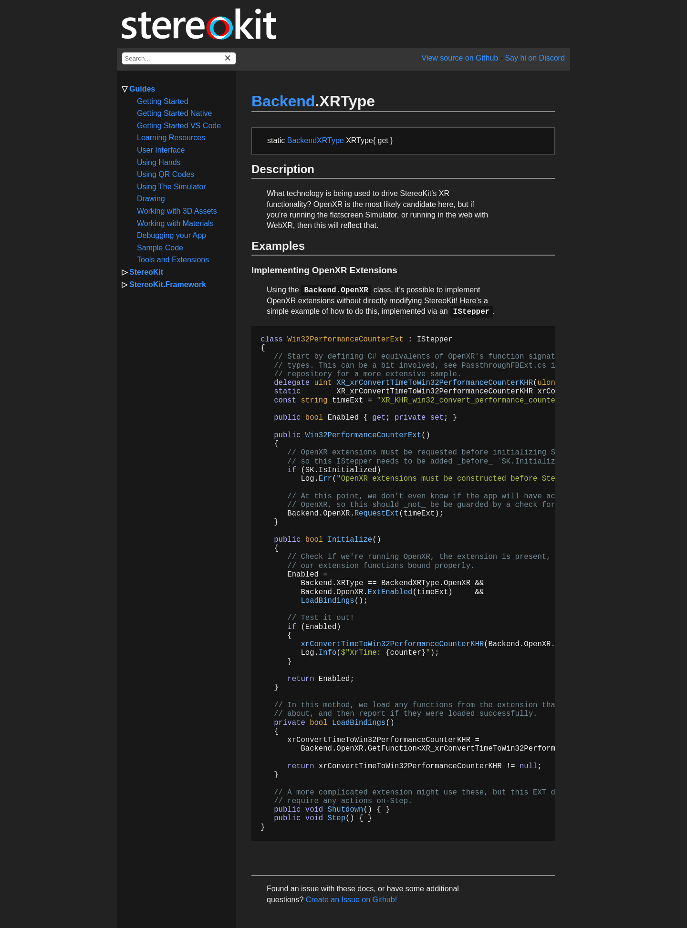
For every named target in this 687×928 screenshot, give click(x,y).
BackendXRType (315, 140)
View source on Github (460, 58)
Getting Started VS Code (179, 126)
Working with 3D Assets (177, 211)
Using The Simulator (171, 187)
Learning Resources (171, 138)
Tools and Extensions (173, 260)
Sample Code (160, 248)
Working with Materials (175, 223)
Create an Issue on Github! (351, 900)
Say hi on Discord (534, 58)
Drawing (151, 199)
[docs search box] (179, 58)
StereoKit (146, 272)
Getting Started (162, 101)
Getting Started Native (174, 113)
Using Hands (159, 162)
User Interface (161, 150)
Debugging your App (171, 235)
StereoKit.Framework (167, 284)
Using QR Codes (165, 174)
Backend (283, 101)
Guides (142, 89)
